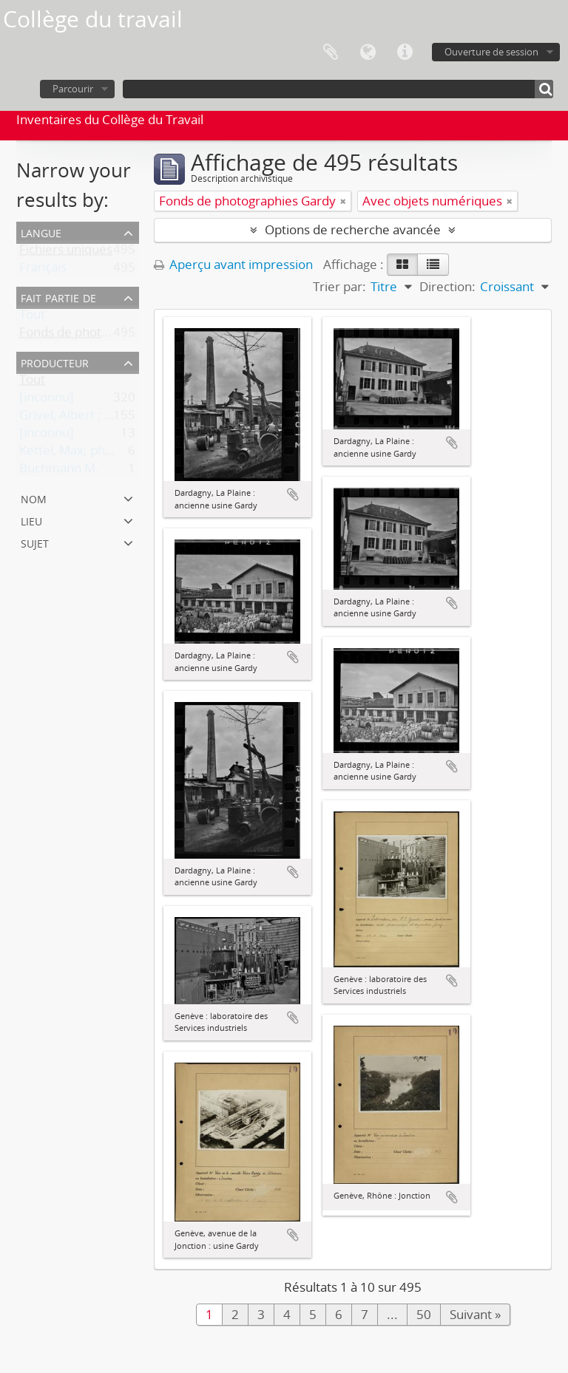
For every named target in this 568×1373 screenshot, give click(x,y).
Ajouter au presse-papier (292, 494)
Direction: (447, 286)
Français (43, 270)
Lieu (31, 520)
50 (423, 1314)
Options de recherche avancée (353, 229)
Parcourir (73, 88)
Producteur (55, 362)
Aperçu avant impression (233, 264)
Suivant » (475, 1314)
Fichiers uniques (65, 252)
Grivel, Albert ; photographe (99, 417)
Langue (367, 52)
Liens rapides (404, 52)
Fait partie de (58, 297)
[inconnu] (46, 400)
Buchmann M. (59, 471)
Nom (34, 498)
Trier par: (339, 286)
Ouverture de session (491, 51)
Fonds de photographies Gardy (107, 335)
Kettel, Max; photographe (92, 453)
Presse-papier (330, 52)
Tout (32, 317)
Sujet (35, 542)
